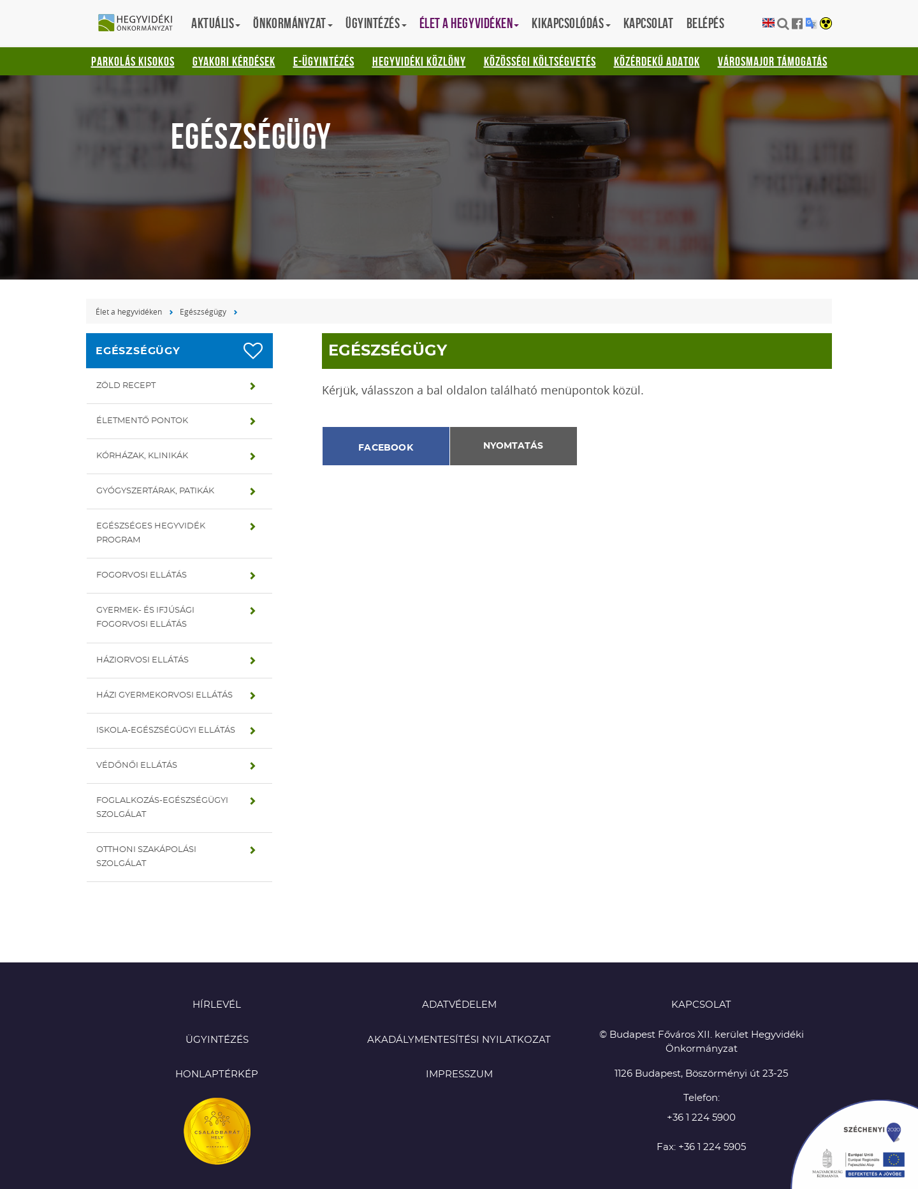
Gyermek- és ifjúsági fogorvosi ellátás (145, 617)
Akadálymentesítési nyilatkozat (459, 1040)
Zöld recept (126, 386)
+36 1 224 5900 (701, 1118)
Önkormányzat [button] (293, 23)
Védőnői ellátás (136, 765)
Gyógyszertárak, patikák (155, 491)
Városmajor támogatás (772, 61)
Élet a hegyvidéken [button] (469, 23)
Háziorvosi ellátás (142, 660)
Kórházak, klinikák (142, 456)
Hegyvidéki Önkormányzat (140, 23)
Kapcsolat (648, 23)
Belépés (706, 23)
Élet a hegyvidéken (129, 311)
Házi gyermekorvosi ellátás (164, 695)
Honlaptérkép (216, 1074)
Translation (811, 23)
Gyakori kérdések (234, 61)
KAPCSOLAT (701, 1005)
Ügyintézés (217, 1040)
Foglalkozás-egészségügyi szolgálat (162, 807)
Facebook (385, 448)
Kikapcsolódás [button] (571, 23)
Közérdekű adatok (657, 61)
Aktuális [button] (215, 23)
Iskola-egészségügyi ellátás (165, 730)
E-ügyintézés (323, 61)
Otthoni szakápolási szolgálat (146, 857)
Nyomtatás (513, 446)
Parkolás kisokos (133, 61)
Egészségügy (203, 311)
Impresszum (459, 1074)
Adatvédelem (459, 1005)
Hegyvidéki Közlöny (419, 61)
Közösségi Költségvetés (540, 61)
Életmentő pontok (142, 421)
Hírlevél (217, 1005)
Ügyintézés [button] (376, 23)
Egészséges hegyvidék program (150, 533)
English (768, 23)
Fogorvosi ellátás (141, 575)
